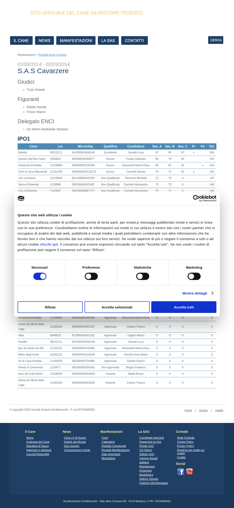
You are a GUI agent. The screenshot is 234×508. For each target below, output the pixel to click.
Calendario (108, 442)
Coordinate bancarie (151, 437)
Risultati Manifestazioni (116, 450)
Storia (29, 437)
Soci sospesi (71, 446)
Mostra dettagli (194, 293)
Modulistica (108, 458)
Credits (181, 457)
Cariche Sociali (148, 458)
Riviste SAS (146, 446)
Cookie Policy (185, 442)
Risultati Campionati (114, 446)
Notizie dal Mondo (75, 442)
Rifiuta (50, 307)
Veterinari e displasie (39, 450)
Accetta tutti (184, 307)
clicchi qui (49, 244)
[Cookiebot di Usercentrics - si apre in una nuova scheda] (196, 198)
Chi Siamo (145, 450)
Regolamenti (147, 466)
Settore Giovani (148, 479)
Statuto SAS (146, 454)
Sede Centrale (186, 437)
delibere (144, 462)
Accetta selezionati (116, 307)
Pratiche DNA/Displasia (153, 483)
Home (188, 410)
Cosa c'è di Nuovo (75, 437)
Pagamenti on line (150, 442)
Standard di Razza (37, 446)
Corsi (105, 437)
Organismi (145, 470)
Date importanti (111, 454)
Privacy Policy (185, 446)
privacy (203, 410)
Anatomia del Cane (38, 442)
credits (219, 410)
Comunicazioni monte (77, 450)
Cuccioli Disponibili (37, 454)
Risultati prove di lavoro (52, 54)
